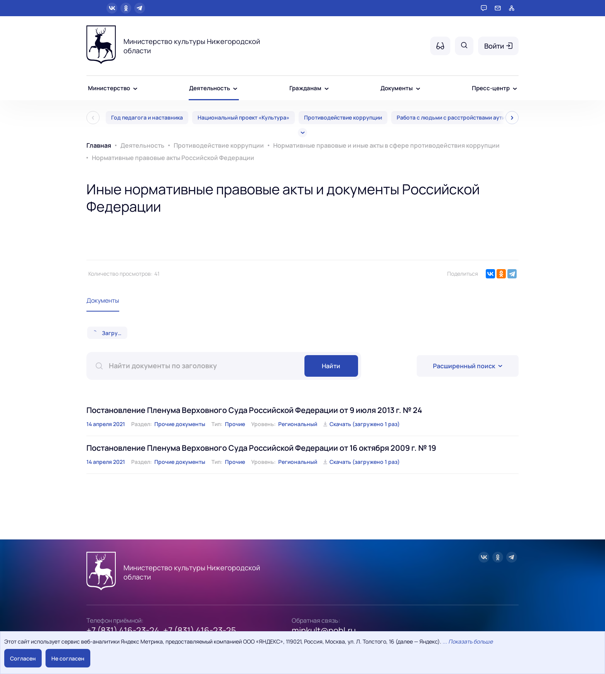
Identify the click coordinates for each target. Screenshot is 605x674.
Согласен (23, 658)
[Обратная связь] (497, 8)
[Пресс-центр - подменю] (515, 89)
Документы (102, 300)
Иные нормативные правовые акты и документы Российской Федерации (283, 197)
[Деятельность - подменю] (235, 89)
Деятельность (142, 145)
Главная (98, 145)
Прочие (235, 424)
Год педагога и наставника (147, 117)
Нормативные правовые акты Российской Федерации (173, 157)
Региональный (297, 424)
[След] (512, 117)
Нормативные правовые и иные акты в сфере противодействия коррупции (386, 145)
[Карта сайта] (511, 8)
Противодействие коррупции (343, 117)
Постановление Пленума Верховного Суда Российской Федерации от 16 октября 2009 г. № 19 (261, 448)
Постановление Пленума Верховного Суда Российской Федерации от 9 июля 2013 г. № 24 (254, 410)
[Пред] (93, 117)
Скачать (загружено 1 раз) (365, 424)
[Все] (302, 132)
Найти (331, 366)
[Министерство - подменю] (135, 89)
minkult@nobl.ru (324, 630)
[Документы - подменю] (418, 89)
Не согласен (67, 658)
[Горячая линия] (483, 8)
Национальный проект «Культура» (243, 117)
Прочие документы (179, 424)
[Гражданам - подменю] (326, 89)
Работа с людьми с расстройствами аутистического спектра (477, 117)
